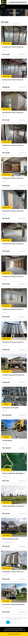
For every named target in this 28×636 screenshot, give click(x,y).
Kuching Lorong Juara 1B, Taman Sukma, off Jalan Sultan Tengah (14, 375)
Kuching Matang (7, 440)
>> (19, 622)
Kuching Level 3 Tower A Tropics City (12, 178)
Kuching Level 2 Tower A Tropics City (12, 47)
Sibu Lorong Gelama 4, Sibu (10, 539)
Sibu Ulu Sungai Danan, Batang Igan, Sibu (14, 473)
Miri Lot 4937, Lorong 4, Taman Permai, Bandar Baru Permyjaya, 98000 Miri (14, 604)
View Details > (22, 54)
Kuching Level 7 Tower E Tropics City (12, 572)
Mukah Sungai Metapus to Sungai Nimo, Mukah (14, 506)
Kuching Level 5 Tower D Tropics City (13, 342)
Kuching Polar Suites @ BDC (10, 408)
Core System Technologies (17, 628)
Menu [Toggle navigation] (3, 6)
